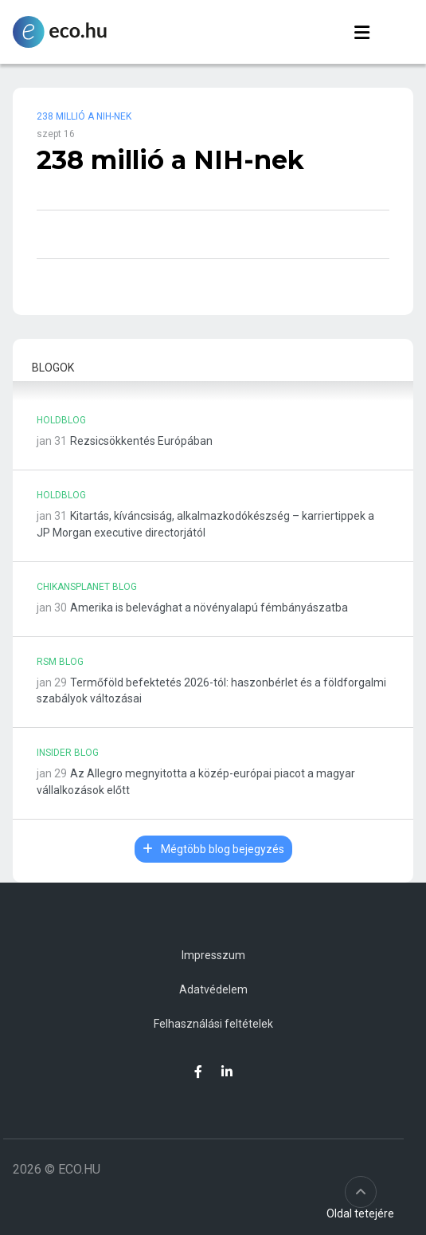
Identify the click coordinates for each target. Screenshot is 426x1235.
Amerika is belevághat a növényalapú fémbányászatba (209, 607)
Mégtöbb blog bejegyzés (213, 849)
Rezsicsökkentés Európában (141, 441)
